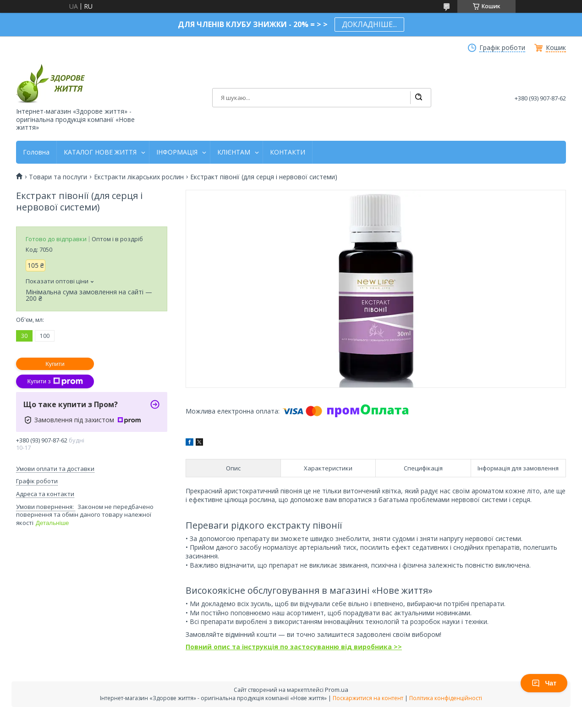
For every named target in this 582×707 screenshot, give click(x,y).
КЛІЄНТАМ (233, 152)
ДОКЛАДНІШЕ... (369, 24)
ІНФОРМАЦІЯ (177, 152)
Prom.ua (336, 689)
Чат (544, 683)
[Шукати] (418, 97)
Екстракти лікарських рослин (139, 177)
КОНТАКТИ (287, 152)
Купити (55, 363)
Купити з (54, 381)
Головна (36, 152)
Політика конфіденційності (445, 698)
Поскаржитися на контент (368, 698)
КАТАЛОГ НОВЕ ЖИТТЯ (100, 152)
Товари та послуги (58, 177)
